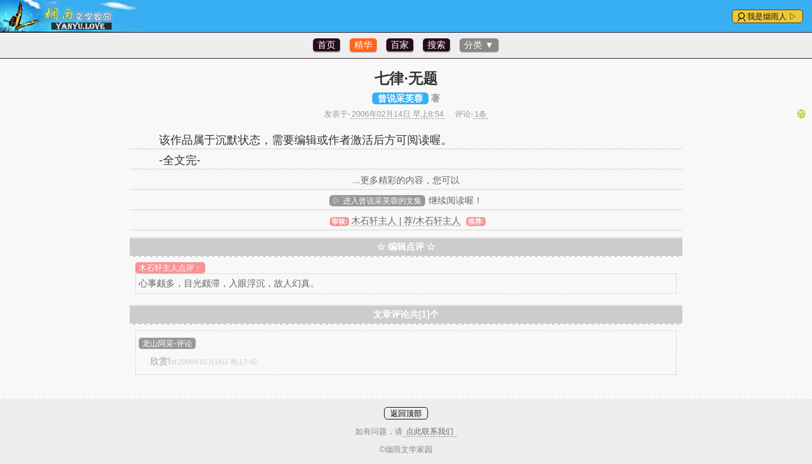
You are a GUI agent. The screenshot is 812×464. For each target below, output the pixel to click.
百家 (400, 45)
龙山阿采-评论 (167, 343)
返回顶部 (406, 413)
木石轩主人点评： (170, 267)
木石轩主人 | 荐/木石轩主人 (406, 221)
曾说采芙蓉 (400, 98)
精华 (363, 45)
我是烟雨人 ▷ (772, 16)
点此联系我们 (429, 431)
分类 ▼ (478, 45)
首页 (326, 45)
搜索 (436, 45)
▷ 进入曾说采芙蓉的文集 (377, 200)
